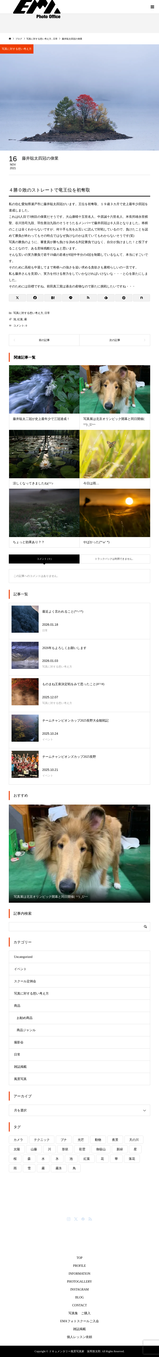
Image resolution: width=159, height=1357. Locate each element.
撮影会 (18, 1042)
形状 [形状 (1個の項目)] (65, 1149)
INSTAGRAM (79, 1289)
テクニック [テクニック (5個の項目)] (42, 1139)
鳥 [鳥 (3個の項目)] (74, 1168)
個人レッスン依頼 (79, 1337)
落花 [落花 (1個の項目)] (132, 1158)
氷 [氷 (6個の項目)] (57, 1158)
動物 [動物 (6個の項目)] (98, 1139)
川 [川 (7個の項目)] (49, 1149)
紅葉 (20, 319)
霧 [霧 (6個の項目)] (43, 1168)
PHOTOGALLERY (79, 1281)
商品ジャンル (26, 1030)
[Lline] (70, 297)
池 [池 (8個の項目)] (71, 1158)
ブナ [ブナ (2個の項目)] (64, 1139)
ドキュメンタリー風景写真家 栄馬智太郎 (79, 1210)
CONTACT (79, 1305)
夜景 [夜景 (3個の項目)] (115, 1139)
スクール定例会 (25, 981)
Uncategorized (23, 957)
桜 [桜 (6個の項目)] (15, 1158)
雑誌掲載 (20, 1066)
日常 (47, 313)
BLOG (79, 1297)
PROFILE (79, 1265)
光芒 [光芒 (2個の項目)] (81, 1139)
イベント (20, 969)
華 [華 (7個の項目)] (116, 1158)
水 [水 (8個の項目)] (43, 1158)
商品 (17, 1005)
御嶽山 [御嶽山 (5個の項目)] (101, 1149)
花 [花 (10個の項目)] (102, 1158)
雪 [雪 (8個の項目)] (29, 1168)
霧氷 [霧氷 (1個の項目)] (59, 1168)
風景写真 (20, 1079)
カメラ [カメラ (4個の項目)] (18, 1139)
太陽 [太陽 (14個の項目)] (17, 1149)
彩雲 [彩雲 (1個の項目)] (82, 1149)
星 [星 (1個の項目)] (135, 1149)
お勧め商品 (25, 1018)
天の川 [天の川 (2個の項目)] (134, 1139)
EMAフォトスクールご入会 (79, 1321)
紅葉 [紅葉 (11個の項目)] (87, 1158)
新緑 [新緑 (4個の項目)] (120, 1149)
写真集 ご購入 (79, 1313)
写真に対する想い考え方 (28, 313)
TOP (79, 1258)
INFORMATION (79, 1273)
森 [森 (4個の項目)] (29, 1158)
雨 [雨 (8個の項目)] (15, 1168)
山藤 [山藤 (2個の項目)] (34, 1149)
